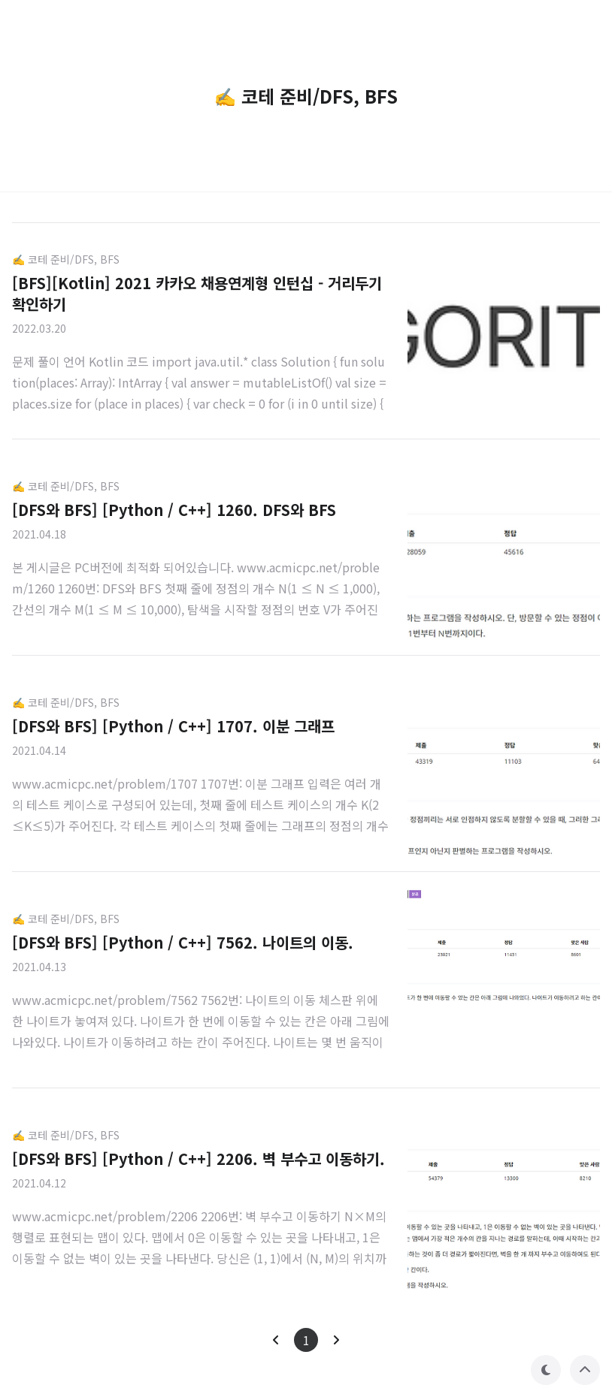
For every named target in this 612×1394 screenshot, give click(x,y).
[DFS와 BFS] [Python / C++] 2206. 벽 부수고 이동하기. (198, 1158)
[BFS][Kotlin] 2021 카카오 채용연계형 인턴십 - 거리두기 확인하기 (197, 293)
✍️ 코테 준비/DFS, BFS (66, 259)
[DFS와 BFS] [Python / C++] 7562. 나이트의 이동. (182, 942)
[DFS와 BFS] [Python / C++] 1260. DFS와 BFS (174, 509)
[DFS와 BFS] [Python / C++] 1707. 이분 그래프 (173, 726)
